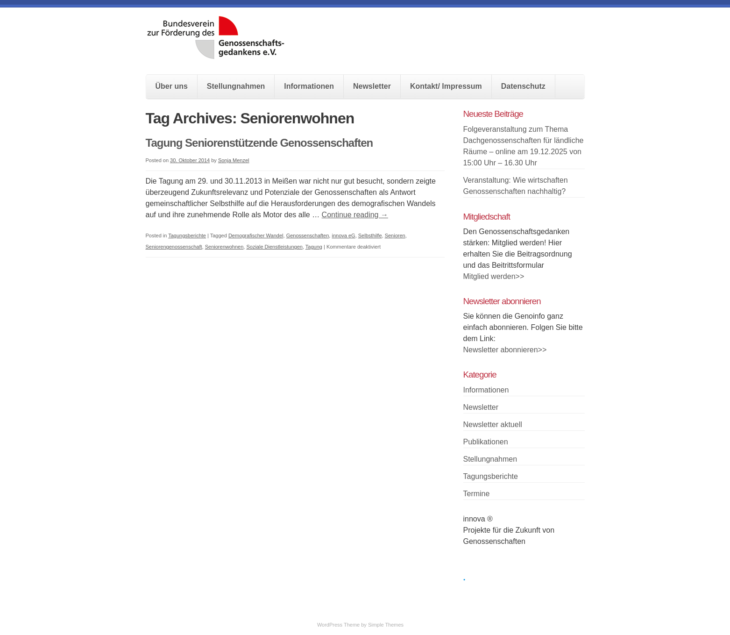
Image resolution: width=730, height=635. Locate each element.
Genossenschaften (307, 235)
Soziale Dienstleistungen (274, 247)
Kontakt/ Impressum (446, 86)
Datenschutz (523, 86)
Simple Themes (386, 625)
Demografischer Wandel (255, 235)
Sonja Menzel (233, 160)
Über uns (172, 86)
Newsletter (372, 86)
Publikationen (485, 442)
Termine (476, 494)
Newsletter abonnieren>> (505, 350)
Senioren (395, 235)
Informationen (309, 86)
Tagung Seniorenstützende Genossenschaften (259, 142)
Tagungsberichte (187, 235)
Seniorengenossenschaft (174, 247)
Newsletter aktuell (492, 424)
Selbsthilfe (370, 235)
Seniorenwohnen (224, 247)
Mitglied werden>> (493, 276)
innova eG (343, 235)
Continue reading (355, 215)
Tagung (313, 247)
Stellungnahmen (236, 86)
